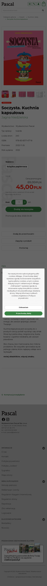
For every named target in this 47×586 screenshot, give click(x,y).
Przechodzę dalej (23, 313)
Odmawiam (23, 307)
